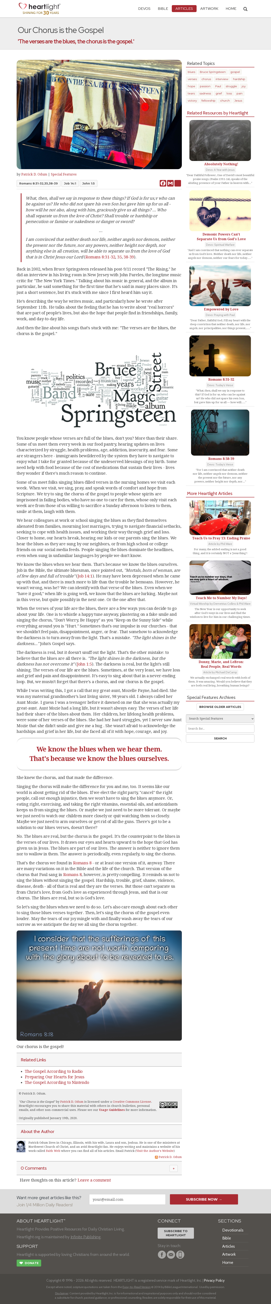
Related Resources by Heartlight (217, 113)
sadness (205, 93)
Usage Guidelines (112, 1110)
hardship (239, 79)
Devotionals (232, 1230)
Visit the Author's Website (155, 1150)
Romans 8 (82, 862)
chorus (206, 79)
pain (240, 93)
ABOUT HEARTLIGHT (41, 1221)
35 (119, 257)
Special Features (63, 174)
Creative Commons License (132, 1101)
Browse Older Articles (220, 707)
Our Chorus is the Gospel (37, 1101)
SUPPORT (27, 1246)
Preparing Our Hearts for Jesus (54, 1076)
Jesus (238, 100)
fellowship (208, 100)
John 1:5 (88, 183)
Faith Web (53, 1150)
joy (244, 86)
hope (191, 86)
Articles (184, 8)
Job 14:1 (70, 183)
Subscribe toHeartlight (176, 1233)
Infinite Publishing (86, 1236)
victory (192, 100)
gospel (235, 72)
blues (191, 72)
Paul (218, 86)
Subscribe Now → (204, 1199)
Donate (29, 1263)
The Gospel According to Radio (54, 1071)
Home (227, 1262)
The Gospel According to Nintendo (57, 1082)
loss (229, 93)
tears (191, 93)
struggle (231, 86)
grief (219, 93)
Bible (163, 8)
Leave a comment (94, 1180)
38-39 (129, 257)
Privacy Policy (214, 1280)
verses (192, 79)
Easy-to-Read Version (137, 1287)
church (225, 100)
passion (205, 86)
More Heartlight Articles (209, 493)
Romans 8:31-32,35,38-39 (38, 183)
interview (222, 79)
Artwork (209, 8)
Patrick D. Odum (34, 174)
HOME (231, 8)
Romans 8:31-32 (100, 257)
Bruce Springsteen (213, 72)
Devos (144, 8)
